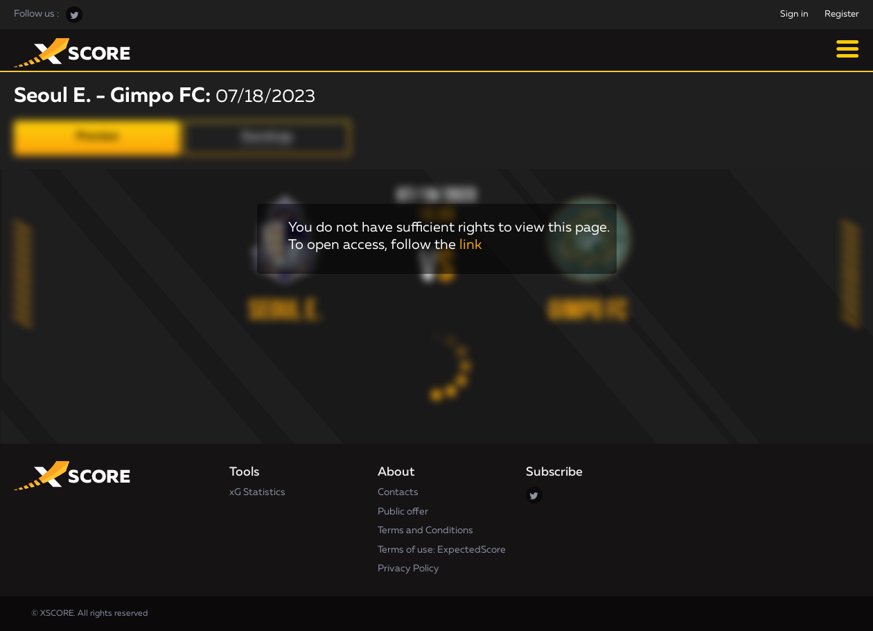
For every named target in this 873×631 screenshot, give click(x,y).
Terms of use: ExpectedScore (442, 550)
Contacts (398, 492)
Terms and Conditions (425, 530)
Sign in (794, 14)
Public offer (403, 512)
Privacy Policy (408, 568)
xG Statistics (257, 492)
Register (841, 14)
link (470, 245)
